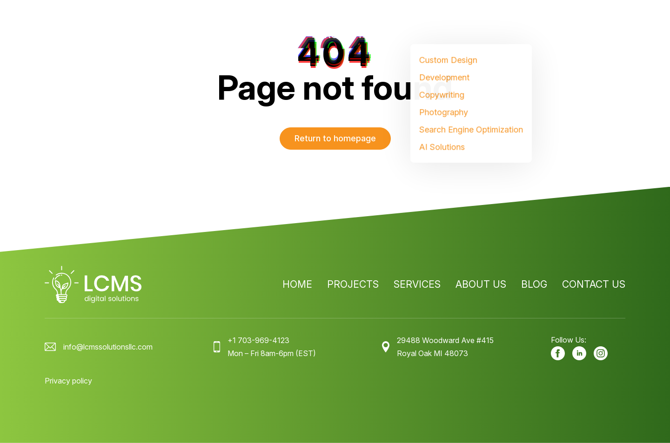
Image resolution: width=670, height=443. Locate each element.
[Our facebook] (558, 353)
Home (288, 34)
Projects (343, 34)
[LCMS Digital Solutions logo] (93, 34)
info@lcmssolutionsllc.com (108, 346)
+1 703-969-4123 (258, 340)
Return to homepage (335, 138)
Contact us (593, 34)
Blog (534, 34)
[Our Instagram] (601, 353)
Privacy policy (68, 380)
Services (407, 34)
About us (481, 34)
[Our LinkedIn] (579, 353)
